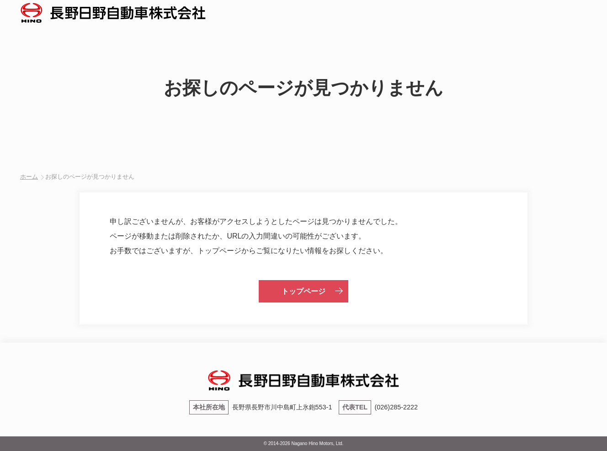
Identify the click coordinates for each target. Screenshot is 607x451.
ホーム (29, 176)
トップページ (303, 291)
